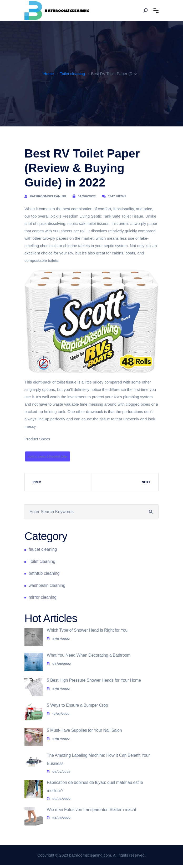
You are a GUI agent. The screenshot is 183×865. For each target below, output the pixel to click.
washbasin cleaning (47, 585)
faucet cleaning (43, 549)
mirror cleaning (43, 597)
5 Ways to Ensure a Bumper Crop (77, 705)
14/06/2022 (87, 196)
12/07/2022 (58, 713)
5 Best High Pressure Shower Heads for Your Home (94, 680)
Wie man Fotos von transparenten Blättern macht (91, 809)
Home (48, 73)
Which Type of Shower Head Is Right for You (87, 630)
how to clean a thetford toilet (47, 456)
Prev (37, 482)
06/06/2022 (58, 798)
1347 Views (117, 196)
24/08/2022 (58, 817)
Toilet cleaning (72, 73)
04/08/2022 (59, 663)
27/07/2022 (58, 638)
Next (146, 482)
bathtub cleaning (44, 573)
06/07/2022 (58, 771)
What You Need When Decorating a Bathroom (88, 655)
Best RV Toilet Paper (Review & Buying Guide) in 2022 (82, 168)
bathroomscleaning (48, 196)
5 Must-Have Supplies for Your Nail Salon (84, 730)
